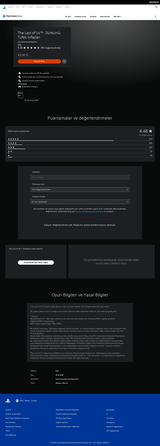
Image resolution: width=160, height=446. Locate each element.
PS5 (17, 7)
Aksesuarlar (40, 7)
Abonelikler (92, 14)
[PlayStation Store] (13, 14)
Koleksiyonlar (67, 14)
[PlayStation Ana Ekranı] (4, 7)
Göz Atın (104, 14)
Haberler (50, 7)
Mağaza (58, 7)
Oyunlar (10, 7)
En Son (55, 14)
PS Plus (30, 7)
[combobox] (80, 175)
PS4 (23, 7)
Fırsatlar (80, 14)
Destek (67, 7)
